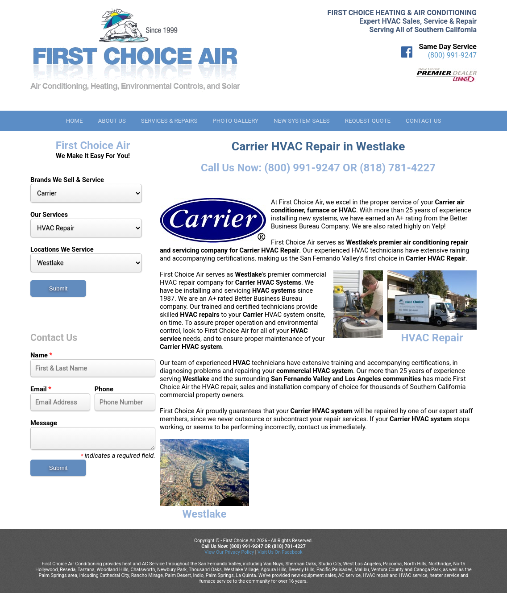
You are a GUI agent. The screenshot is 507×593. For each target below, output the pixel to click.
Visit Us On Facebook (280, 552)
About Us (111, 120)
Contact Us (423, 120)
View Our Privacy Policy (229, 552)
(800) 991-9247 (452, 55)
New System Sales (302, 120)
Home (74, 120)
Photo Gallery (235, 120)
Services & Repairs (169, 120)
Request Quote (368, 120)
